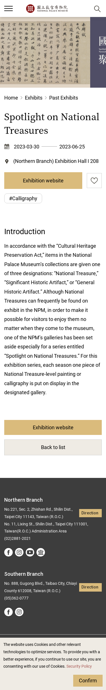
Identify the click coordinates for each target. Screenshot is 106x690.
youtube (30, 552)
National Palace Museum (46, 8)
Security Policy (79, 666)
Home (11, 98)
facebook (8, 552)
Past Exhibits (63, 98)
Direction (89, 513)
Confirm (88, 680)
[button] (83, 8)
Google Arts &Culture (40, 552)
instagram (19, 552)
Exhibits (33, 98)
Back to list (53, 447)
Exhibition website (43, 181)
